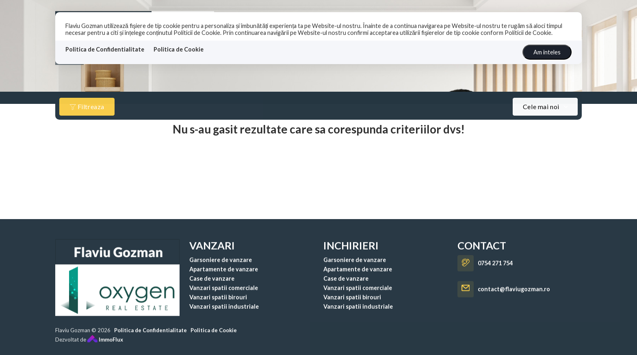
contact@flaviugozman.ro (514, 297)
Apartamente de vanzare (223, 276)
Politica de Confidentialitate (104, 49)
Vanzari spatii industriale (224, 314)
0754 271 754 (495, 271)
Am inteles (547, 52)
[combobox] (545, 107)
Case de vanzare (211, 286)
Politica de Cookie (179, 49)
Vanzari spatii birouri (218, 304)
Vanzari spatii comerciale (223, 295)
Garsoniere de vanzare (220, 267)
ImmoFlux (105, 347)
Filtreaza (86, 107)
